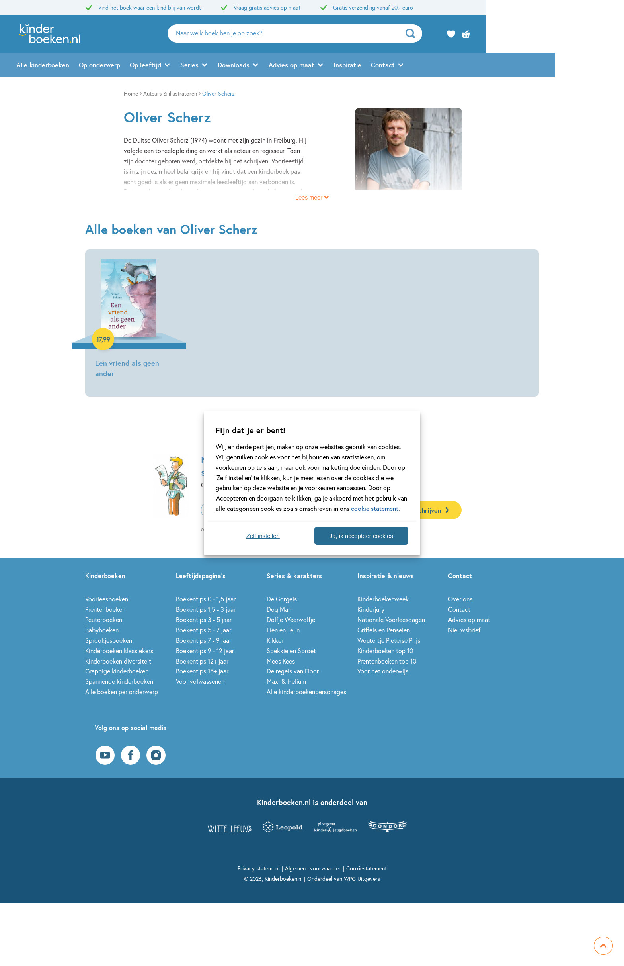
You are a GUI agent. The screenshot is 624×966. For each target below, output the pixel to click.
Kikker (275, 640)
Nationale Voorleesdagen (391, 619)
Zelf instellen (263, 535)
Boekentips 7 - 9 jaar (203, 640)
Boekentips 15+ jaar (202, 671)
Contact (452, 66)
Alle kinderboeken (111, 66)
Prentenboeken (105, 609)
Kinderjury (370, 609)
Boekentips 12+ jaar (202, 661)
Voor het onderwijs (382, 671)
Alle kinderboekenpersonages (306, 691)
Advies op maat (360, 66)
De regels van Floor (293, 671)
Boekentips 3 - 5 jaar (204, 619)
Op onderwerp (168, 66)
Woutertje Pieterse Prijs (388, 640)
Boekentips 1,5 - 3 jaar (206, 609)
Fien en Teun (283, 630)
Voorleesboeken (106, 599)
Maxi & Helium (286, 681)
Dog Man (279, 609)
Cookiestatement (366, 868)
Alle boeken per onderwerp (121, 691)
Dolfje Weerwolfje (291, 619)
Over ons (460, 599)
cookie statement (374, 508)
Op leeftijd (214, 66)
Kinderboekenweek (383, 599)
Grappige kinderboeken (116, 671)
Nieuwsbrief (464, 630)
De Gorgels (282, 599)
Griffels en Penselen (383, 630)
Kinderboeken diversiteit (118, 661)
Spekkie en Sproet (291, 650)
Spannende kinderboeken (119, 681)
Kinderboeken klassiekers (119, 650)
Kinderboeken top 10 (385, 650)
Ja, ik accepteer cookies (361, 535)
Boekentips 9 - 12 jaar (205, 650)
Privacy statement (259, 868)
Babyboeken (102, 630)
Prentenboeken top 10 (386, 661)
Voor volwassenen (200, 681)
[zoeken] (481, 34)
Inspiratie (416, 66)
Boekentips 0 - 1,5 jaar (206, 599)
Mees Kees (281, 661)
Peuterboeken (103, 619)
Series (258, 66)
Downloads (302, 66)
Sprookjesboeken (108, 640)
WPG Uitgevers (362, 878)
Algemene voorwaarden (313, 868)
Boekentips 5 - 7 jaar (203, 630)
